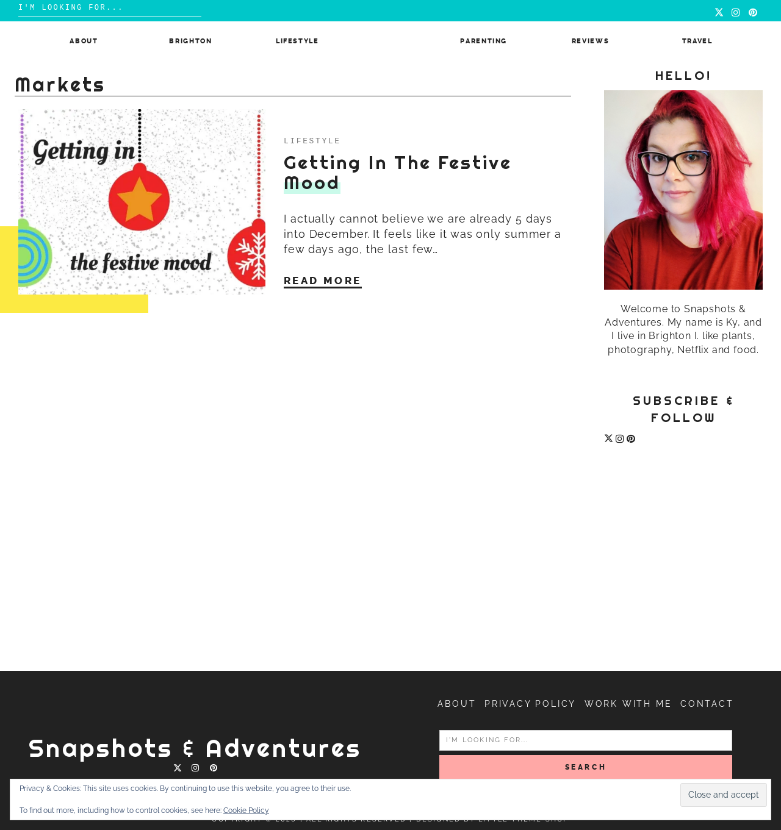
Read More (323, 280)
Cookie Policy (246, 810)
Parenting (483, 41)
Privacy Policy (530, 704)
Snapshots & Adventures (195, 748)
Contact (707, 704)
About (84, 41)
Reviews (591, 41)
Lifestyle (297, 41)
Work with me (628, 704)
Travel (697, 41)
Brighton (190, 41)
